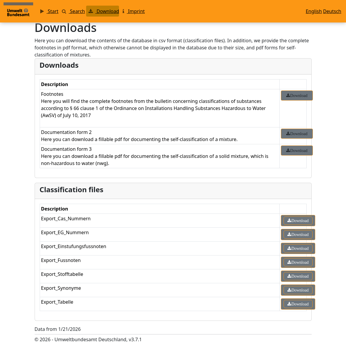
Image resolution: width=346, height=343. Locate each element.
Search (72, 11)
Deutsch (332, 11)
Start (48, 11)
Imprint (132, 11)
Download (102, 11)
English (314, 11)
